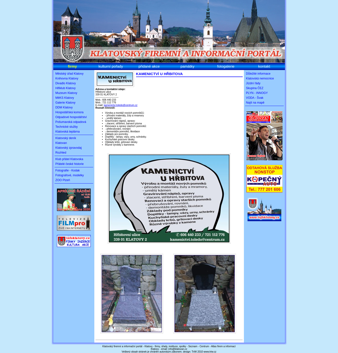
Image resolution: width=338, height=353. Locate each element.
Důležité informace (258, 73)
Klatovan (61, 143)
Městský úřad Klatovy (69, 73)
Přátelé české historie (69, 164)
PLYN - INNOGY (257, 93)
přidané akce (149, 66)
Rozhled (60, 152)
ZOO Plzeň (62, 180)
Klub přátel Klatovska (69, 159)
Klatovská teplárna (67, 131)
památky (187, 66)
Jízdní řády (253, 83)
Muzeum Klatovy (66, 93)
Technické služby (66, 126)
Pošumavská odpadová (70, 122)
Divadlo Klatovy (65, 83)
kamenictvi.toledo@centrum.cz (121, 105)
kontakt (264, 66)
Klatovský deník (65, 138)
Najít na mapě (255, 102)
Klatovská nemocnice (260, 78)
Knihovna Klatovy (66, 78)
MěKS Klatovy (64, 97)
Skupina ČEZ (254, 88)
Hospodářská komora (69, 112)
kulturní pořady (110, 66)
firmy (72, 66)
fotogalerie (226, 66)
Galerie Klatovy (65, 102)
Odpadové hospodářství (71, 117)
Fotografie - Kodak (67, 170)
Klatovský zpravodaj (68, 147)
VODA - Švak (254, 97)
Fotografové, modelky (69, 175)
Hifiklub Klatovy (65, 88)
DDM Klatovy (64, 107)
